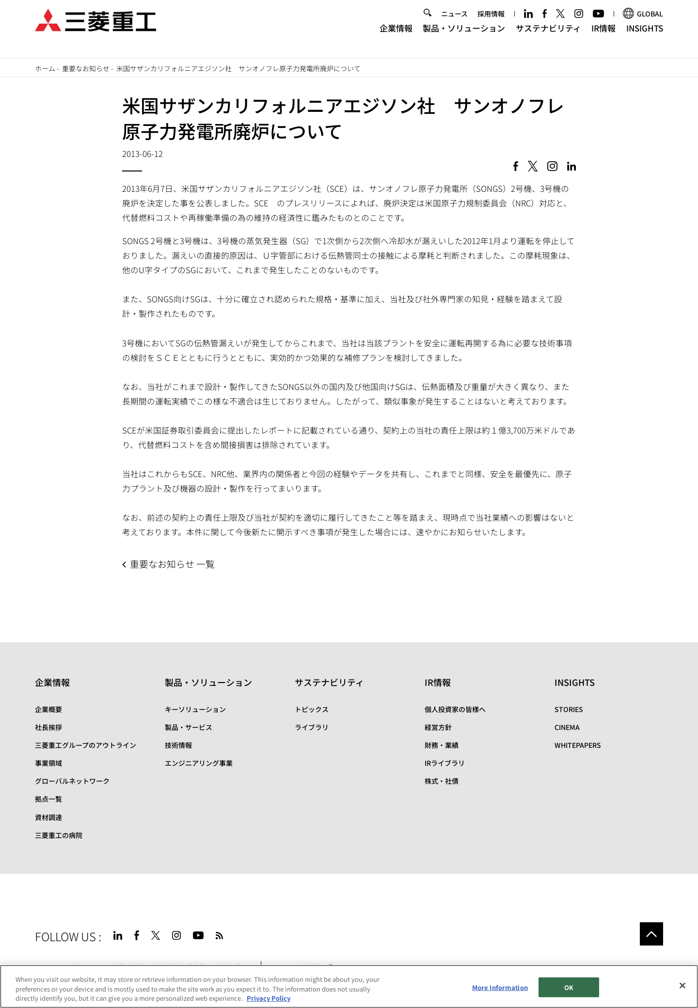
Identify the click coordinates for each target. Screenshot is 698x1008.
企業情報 (396, 37)
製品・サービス (188, 727)
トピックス (312, 709)
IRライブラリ (445, 763)
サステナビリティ (548, 37)
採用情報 (491, 23)
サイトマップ (55, 967)
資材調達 (48, 817)
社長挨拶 (48, 727)
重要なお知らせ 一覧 (172, 563)
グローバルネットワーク (72, 781)
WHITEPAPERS (578, 745)
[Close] (682, 988)
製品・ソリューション (464, 37)
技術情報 (178, 745)
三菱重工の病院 (58, 835)
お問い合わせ (234, 967)
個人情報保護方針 (179, 967)
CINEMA (567, 727)
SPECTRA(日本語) (300, 967)
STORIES (569, 709)
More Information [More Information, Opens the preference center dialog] (500, 990)
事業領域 (48, 763)
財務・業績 (442, 745)
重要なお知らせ (86, 68)
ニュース (454, 23)
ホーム (45, 68)
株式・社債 (442, 781)
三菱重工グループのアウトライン (85, 745)
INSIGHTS (644, 37)
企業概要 (48, 709)
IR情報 (603, 37)
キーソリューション (195, 709)
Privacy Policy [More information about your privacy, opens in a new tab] (268, 1001)
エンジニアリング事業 (199, 763)
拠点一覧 (48, 799)
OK (568, 990)
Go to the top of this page (651, 934)
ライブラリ (312, 727)
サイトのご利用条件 (113, 967)
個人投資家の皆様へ (455, 709)
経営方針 (438, 727)
